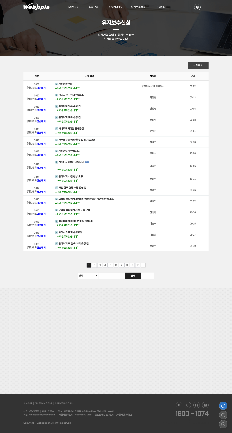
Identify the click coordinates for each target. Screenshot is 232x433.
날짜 (193, 76)
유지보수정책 (138, 7)
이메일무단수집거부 (64, 403)
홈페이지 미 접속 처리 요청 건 (72, 244)
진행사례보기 (116, 7)
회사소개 (27, 403)
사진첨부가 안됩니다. (67, 151)
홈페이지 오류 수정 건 (68, 106)
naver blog (179, 405)
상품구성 (93, 7)
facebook (196, 405)
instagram (205, 405)
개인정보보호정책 (43, 403)
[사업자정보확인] (124, 414)
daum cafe (188, 405)
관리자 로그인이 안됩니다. (70, 95)
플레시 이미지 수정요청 (68, 233)
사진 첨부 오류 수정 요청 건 (70, 188)
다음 (143, 267)
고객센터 (160, 7)
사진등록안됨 (63, 84)
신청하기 (198, 65)
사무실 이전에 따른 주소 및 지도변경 (75, 140)
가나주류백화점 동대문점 (69, 129)
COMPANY (71, 7)
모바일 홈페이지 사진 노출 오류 (72, 210)
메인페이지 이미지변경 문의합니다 (74, 221)
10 (137, 267)
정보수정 (197, 7)
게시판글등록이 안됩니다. (69, 162)
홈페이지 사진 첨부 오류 (69, 177)
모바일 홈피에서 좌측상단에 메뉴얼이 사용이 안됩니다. (84, 199)
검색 (146, 278)
